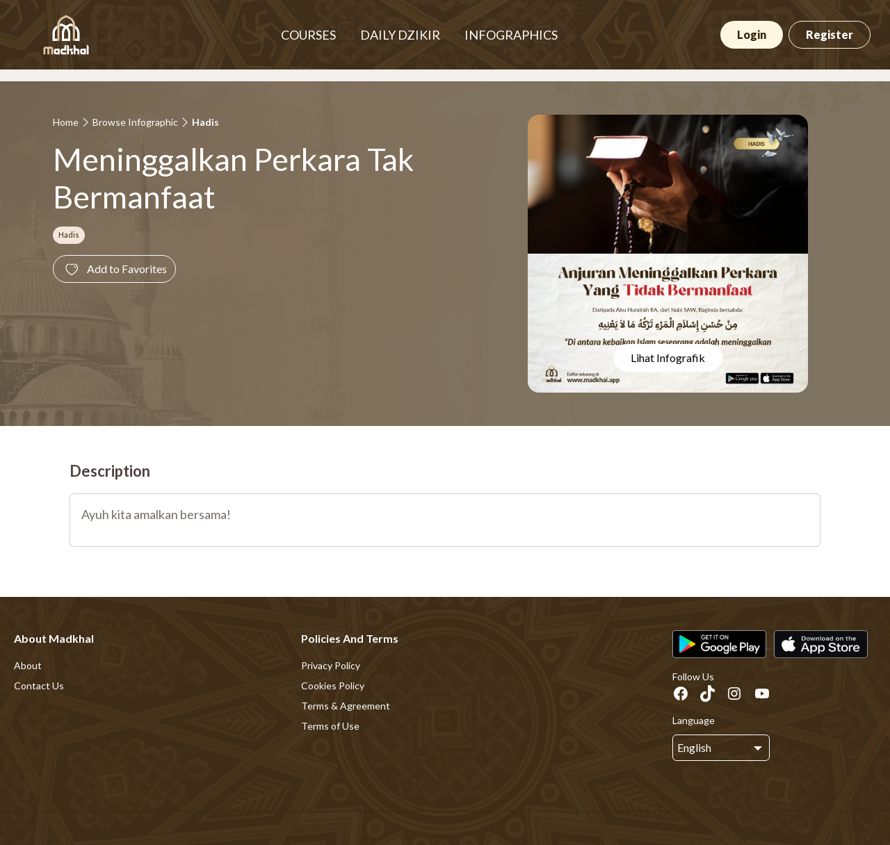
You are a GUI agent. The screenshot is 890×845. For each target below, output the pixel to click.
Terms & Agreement (345, 706)
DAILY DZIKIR (400, 34)
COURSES (308, 34)
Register (829, 34)
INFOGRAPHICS (511, 34)
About (28, 665)
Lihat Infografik (668, 357)
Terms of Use (330, 726)
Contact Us (39, 685)
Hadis (205, 122)
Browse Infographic (135, 122)
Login (751, 34)
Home (66, 122)
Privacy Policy (330, 665)
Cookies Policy (332, 685)
